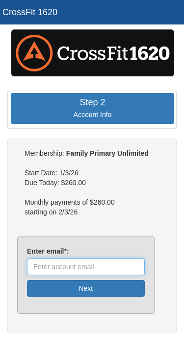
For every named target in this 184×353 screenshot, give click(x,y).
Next (86, 288)
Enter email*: (50, 251)
